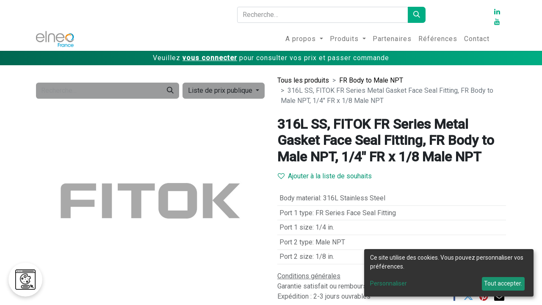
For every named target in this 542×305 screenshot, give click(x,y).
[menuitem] (304, 38)
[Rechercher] (417, 15)
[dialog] (449, 273)
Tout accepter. (503, 283)
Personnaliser (388, 283)
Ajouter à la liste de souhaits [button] (325, 176)
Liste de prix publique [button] (221, 90)
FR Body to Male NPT (371, 80)
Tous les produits (303, 80)
